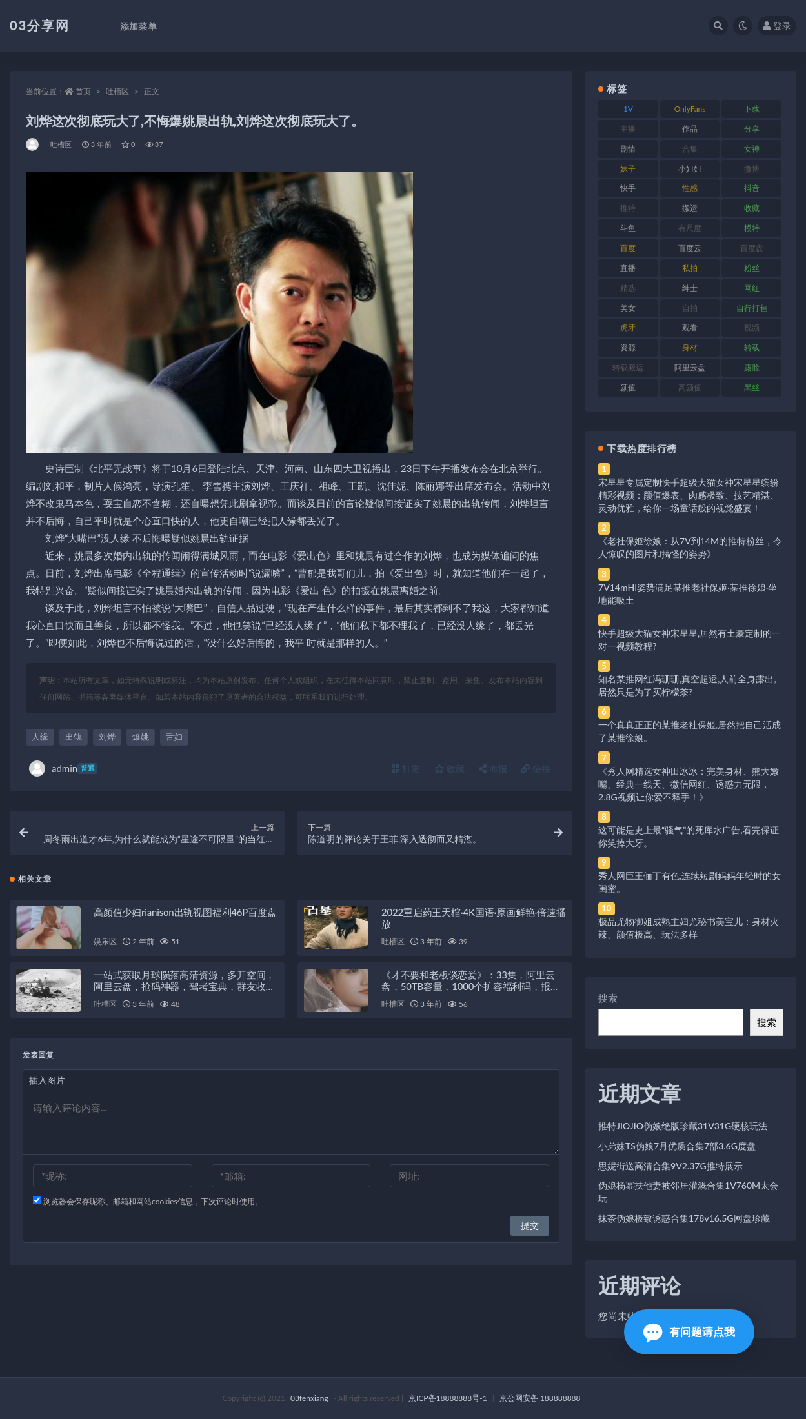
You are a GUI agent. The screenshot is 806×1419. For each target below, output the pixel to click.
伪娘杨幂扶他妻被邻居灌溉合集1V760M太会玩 (688, 1192)
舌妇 (174, 736)
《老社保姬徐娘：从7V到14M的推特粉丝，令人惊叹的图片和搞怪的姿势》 (690, 547)
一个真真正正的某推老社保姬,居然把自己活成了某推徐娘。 (689, 731)
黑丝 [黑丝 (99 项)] (752, 387)
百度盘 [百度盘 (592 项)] (751, 248)
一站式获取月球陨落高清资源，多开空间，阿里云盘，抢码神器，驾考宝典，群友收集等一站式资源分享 (184, 986)
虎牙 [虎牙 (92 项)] (628, 327)
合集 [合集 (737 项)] (690, 149)
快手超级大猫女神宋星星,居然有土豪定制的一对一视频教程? (689, 639)
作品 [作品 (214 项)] (690, 129)
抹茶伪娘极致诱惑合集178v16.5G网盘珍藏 (684, 1218)
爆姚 (140, 736)
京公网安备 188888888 (540, 1398)
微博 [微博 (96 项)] (752, 169)
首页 (83, 91)
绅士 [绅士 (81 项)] (690, 288)
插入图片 (47, 1080)
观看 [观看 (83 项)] (690, 327)
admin (63, 768)
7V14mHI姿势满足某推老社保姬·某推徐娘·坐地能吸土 (687, 594)
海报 (493, 768)
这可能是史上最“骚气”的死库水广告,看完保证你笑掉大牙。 (688, 836)
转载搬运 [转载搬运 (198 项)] (627, 367)
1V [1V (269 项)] (628, 109)
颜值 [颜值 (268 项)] (628, 387)
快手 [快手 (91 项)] (628, 188)
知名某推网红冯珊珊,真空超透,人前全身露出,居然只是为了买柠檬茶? (687, 685)
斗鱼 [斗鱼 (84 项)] (628, 228)
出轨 (73, 736)
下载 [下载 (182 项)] (752, 109)
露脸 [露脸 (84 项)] (752, 367)
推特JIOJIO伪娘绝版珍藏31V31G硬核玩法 (682, 1125)
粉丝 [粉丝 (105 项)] (752, 268)
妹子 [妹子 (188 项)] (628, 169)
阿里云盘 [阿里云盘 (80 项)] (689, 367)
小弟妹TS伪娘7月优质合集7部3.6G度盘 (677, 1145)
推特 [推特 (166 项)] (628, 208)
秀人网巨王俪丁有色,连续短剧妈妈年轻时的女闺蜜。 (689, 882)
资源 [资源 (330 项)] (628, 347)
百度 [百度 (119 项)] (628, 248)
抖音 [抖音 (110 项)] (752, 188)
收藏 (449, 768)
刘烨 (107, 736)
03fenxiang (309, 1398)
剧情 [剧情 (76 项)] (628, 149)
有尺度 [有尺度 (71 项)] (689, 228)
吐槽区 (117, 91)
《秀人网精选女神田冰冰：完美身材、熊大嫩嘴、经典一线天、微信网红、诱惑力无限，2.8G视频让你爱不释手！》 (688, 784)
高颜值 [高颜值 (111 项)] (689, 387)
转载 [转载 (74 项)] (752, 347)
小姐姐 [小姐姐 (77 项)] (689, 169)
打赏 (406, 768)
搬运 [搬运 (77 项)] (690, 208)
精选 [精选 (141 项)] (628, 288)
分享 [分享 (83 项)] (752, 129)
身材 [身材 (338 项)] (690, 347)
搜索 (608, 998)
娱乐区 (105, 941)
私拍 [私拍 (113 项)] (690, 268)
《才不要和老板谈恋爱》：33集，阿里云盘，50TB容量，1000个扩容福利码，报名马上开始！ (470, 986)
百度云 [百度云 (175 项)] (689, 248)
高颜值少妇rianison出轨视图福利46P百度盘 (185, 912)
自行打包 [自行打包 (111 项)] (751, 308)
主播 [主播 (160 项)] (628, 129)
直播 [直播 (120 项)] (628, 268)
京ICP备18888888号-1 (447, 1398)
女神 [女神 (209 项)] (752, 149)
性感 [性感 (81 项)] (690, 188)
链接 (535, 768)
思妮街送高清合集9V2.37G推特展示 (670, 1165)
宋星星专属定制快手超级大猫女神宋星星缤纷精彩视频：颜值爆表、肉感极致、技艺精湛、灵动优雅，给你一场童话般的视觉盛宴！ (688, 495)
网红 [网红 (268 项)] (752, 288)
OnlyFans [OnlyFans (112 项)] (690, 109)
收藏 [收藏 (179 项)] (752, 208)
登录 (777, 25)
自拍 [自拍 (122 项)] (690, 308)
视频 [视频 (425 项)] (752, 327)
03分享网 (40, 25)
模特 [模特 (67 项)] (752, 228)
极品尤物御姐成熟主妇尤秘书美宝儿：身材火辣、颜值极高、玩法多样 (688, 928)
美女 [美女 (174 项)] (628, 308)
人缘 (40, 736)
